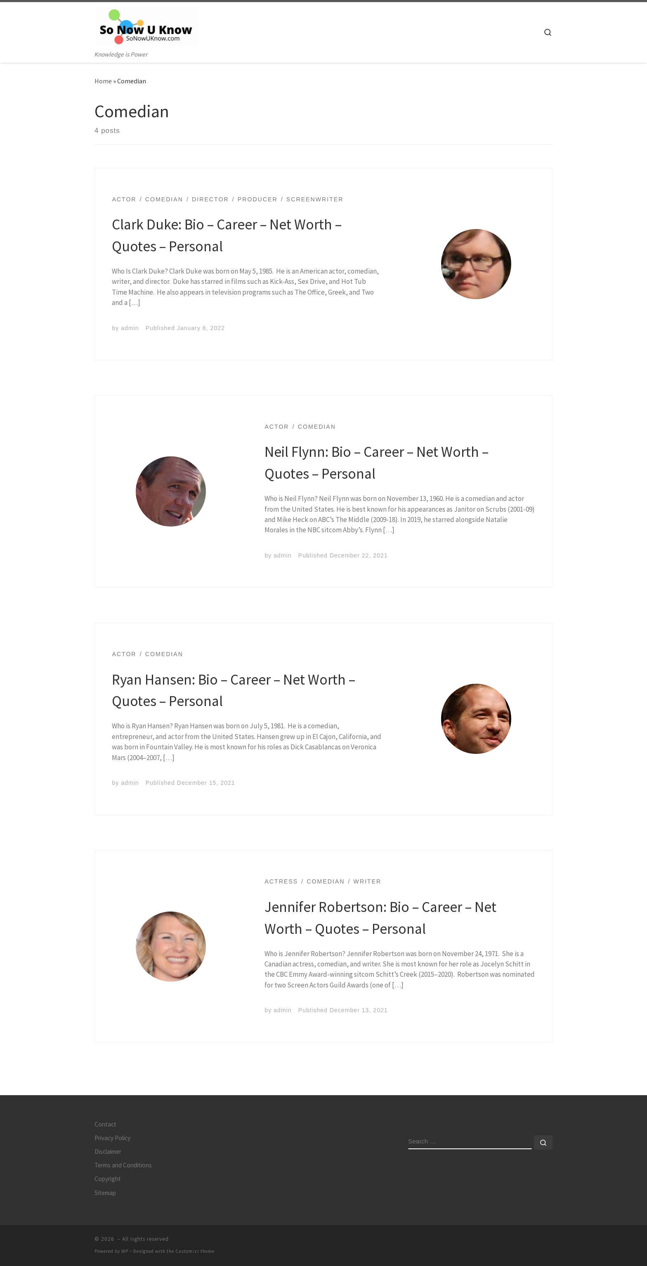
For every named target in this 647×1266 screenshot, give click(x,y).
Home (103, 81)
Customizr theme (195, 1251)
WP (124, 1251)
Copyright (107, 1179)
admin (130, 328)
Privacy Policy (112, 1138)
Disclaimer (107, 1151)
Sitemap (105, 1193)
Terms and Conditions (123, 1165)
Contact (105, 1124)
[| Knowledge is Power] (145, 25)
